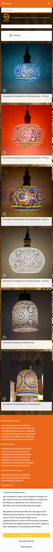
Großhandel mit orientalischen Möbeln (16, 448)
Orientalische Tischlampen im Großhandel (17, 436)
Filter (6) (14, 35)
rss (26, 543)
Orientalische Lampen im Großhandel (15, 425)
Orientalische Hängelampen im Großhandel (18, 431)
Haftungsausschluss (9, 506)
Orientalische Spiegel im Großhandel (15, 475)
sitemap (21, 543)
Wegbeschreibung (8, 492)
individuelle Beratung (9, 495)
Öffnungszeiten (7, 490)
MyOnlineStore (26, 547)
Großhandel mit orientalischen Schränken (17, 462)
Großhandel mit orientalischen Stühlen (16, 454)
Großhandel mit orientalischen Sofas (15, 457)
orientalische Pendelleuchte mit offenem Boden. (21, 404)
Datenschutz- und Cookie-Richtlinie (31, 506)
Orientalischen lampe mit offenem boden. (18, 342)
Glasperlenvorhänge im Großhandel (15, 451)
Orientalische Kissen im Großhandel (15, 465)
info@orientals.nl (9, 530)
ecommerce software (34, 543)
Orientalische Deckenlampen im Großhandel (18, 433)
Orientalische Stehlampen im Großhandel (17, 439)
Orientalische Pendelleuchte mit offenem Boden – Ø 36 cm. (25, 96)
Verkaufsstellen (7, 498)
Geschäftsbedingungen (10, 504)
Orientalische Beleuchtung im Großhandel (17, 428)
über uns (4, 501)
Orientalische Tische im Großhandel (15, 460)
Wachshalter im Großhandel (12, 480)
